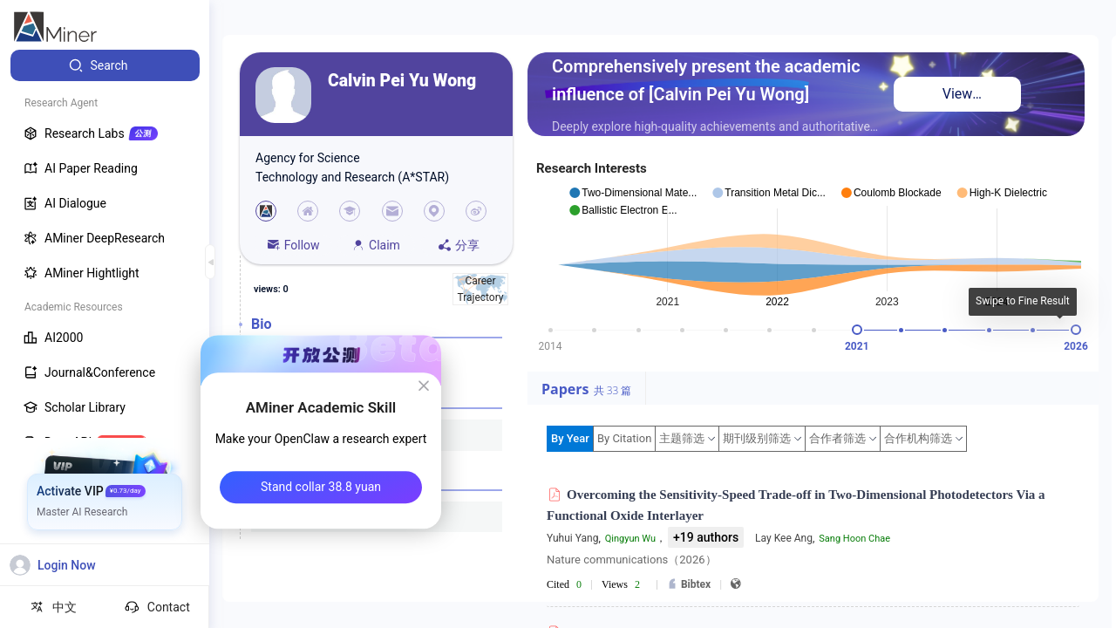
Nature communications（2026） (632, 559)
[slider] (857, 330)
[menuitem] (105, 65)
